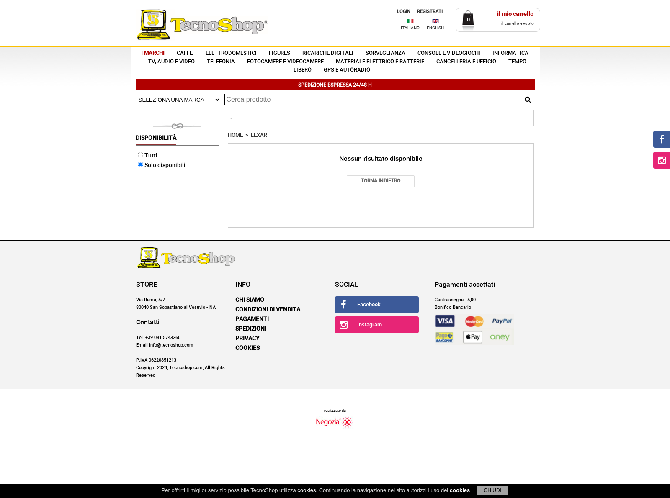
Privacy (247, 338)
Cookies (247, 348)
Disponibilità (156, 138)
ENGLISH (435, 28)
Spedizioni (250, 329)
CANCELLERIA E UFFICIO (466, 61)
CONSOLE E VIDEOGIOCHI (448, 53)
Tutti (147, 156)
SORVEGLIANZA (385, 53)
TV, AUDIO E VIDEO (171, 61)
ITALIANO (410, 28)
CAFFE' (185, 53)
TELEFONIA (221, 61)
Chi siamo (249, 300)
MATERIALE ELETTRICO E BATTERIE (380, 61)
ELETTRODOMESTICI (231, 53)
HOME (235, 135)
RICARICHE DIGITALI (327, 53)
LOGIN (403, 11)
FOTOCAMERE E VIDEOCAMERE (285, 61)
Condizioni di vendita (267, 310)
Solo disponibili (162, 165)
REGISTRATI (430, 11)
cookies (306, 490)
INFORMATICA (510, 53)
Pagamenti (252, 319)
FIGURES (279, 53)
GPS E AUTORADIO (347, 70)
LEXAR (259, 135)
